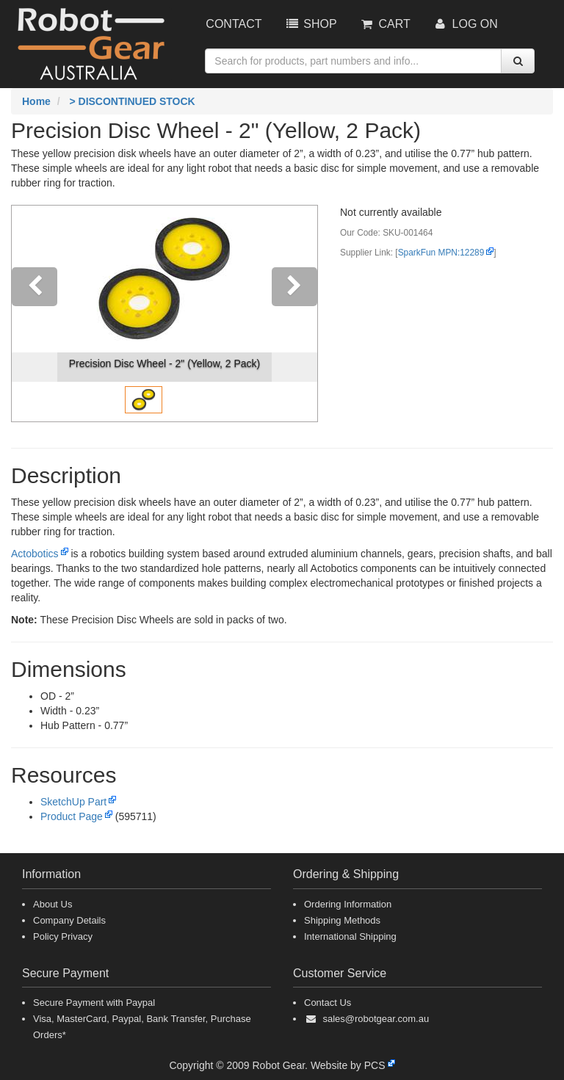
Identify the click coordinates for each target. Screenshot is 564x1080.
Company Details (69, 920)
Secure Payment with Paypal (94, 1002)
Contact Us (327, 1002)
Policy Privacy (63, 936)
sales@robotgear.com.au (375, 1018)
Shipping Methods (342, 920)
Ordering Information (347, 904)
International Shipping (350, 936)
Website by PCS (348, 1065)
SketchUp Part (73, 802)
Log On (465, 24)
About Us (52, 904)
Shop (309, 24)
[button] (34, 313)
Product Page (71, 816)
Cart (385, 24)
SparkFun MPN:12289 (441, 252)
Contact (233, 24)
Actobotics (35, 553)
